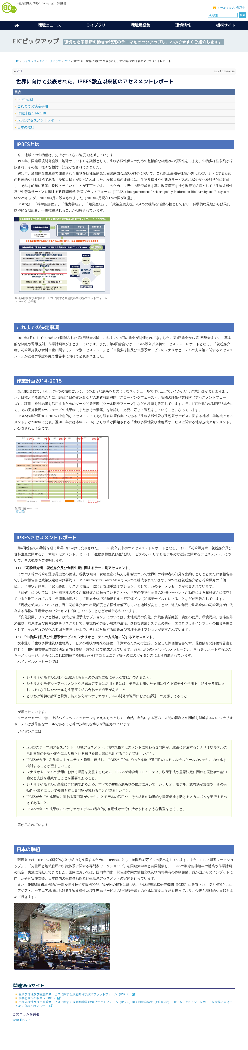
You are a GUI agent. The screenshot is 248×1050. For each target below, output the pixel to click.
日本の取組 (25, 127)
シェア (25, 1020)
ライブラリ (96, 25)
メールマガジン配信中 (231, 7)
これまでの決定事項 (32, 106)
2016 (67, 61)
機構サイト (225, 25)
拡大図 (20, 511)
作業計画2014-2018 (31, 113)
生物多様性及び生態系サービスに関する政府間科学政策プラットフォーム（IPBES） (75, 994)
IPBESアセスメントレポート (39, 120)
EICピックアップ (50, 61)
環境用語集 (140, 25)
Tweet (15, 1019)
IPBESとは (25, 99)
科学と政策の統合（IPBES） (37, 998)
